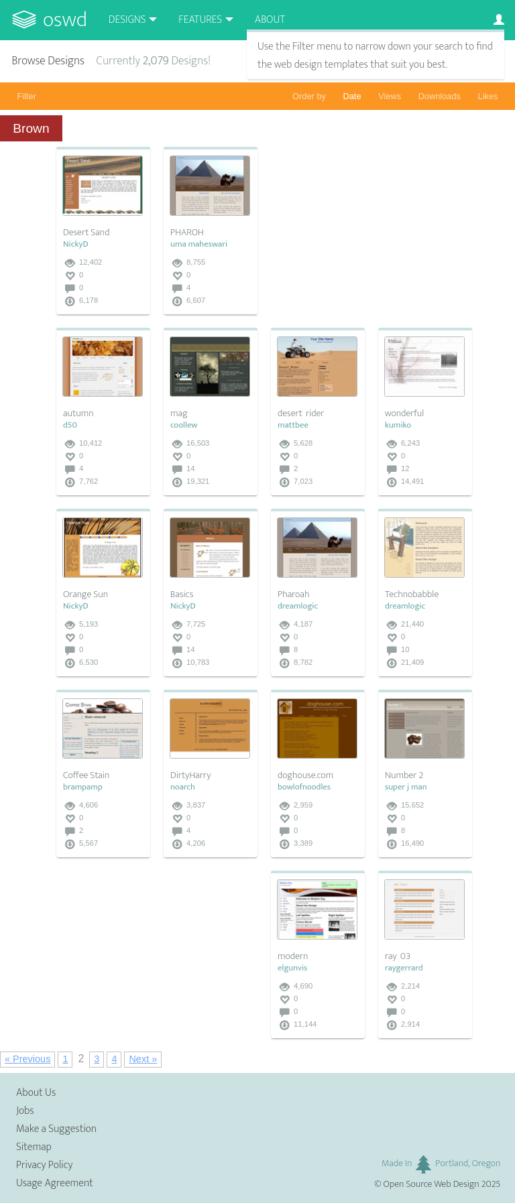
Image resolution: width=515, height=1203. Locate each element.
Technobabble (412, 594)
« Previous (27, 1059)
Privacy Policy (44, 1165)
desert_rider (301, 413)
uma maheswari (198, 244)
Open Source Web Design (431, 1184)
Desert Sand (86, 233)
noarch (182, 787)
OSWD (65, 20)
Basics (181, 594)
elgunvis (292, 968)
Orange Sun (85, 594)
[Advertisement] (371, 230)
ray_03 (397, 956)
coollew (183, 425)
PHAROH (187, 233)
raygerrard (404, 968)
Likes (488, 96)
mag (179, 413)
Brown (31, 128)
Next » (143, 1059)
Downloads (439, 96)
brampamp (83, 787)
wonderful (404, 413)
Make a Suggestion (56, 1129)
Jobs (25, 1111)
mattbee (293, 425)
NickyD (76, 244)
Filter (26, 96)
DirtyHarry (190, 775)
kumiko (398, 425)
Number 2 (404, 775)
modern (293, 956)
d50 (70, 425)
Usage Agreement (54, 1183)
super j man (406, 787)
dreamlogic (298, 606)
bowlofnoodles (304, 787)
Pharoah (293, 594)
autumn (78, 413)
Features (200, 20)
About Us (36, 1093)
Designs (127, 20)
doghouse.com (305, 775)
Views (389, 96)
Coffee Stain (86, 775)
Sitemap (34, 1147)
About (270, 20)
